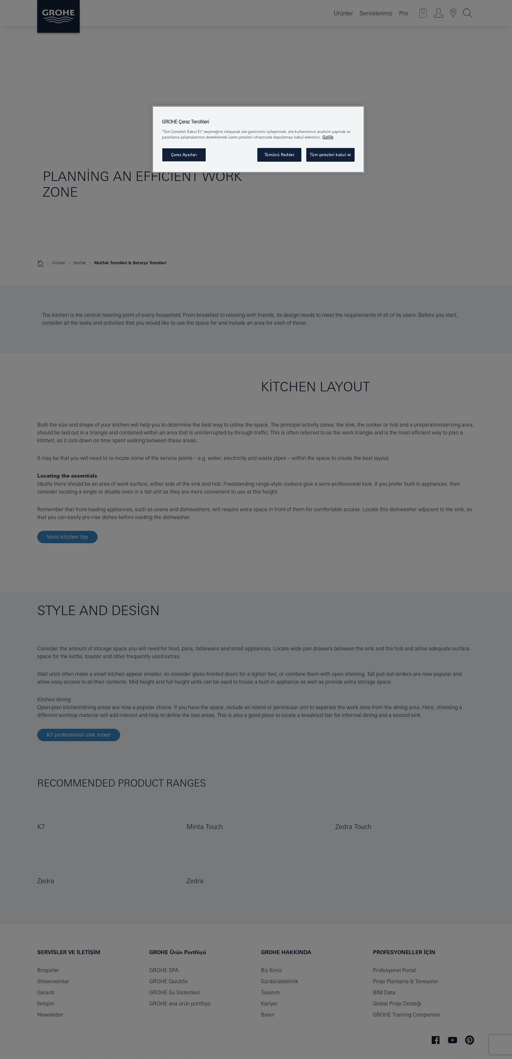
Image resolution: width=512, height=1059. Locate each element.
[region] (258, 139)
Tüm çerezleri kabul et (330, 155)
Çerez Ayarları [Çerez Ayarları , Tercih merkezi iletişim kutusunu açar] (184, 155)
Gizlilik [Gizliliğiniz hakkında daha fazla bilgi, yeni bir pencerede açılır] (327, 137)
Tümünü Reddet (279, 155)
